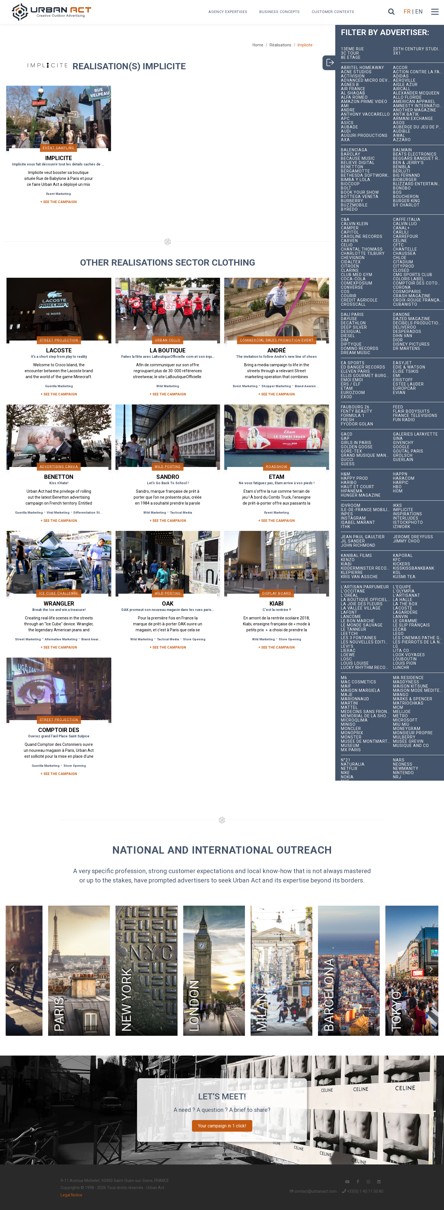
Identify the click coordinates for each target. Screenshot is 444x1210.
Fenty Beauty (356, 411)
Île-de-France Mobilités (367, 510)
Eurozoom (353, 393)
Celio (347, 245)
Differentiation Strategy (91, 512)
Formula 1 (353, 416)
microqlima (354, 720)
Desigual (351, 332)
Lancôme (351, 617)
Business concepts (279, 12)
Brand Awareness (308, 386)
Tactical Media (181, 512)
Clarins (350, 270)
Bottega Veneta (360, 197)
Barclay (350, 154)
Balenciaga (354, 150)
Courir (349, 296)
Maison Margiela (360, 690)
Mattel (349, 707)
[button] (13, 969)
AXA (345, 140)
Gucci (347, 460)
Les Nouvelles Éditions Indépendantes (367, 642)
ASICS (347, 123)
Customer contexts (333, 12)
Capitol (350, 232)
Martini (349, 703)
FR (407, 11)
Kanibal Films (356, 556)
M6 (344, 678)
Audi (346, 131)
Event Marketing (58, 194)
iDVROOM (350, 505)
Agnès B (350, 85)
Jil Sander (353, 541)
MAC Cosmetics (358, 682)
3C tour (350, 53)
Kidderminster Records (367, 568)
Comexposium (356, 283)
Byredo (349, 209)
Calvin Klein (354, 224)
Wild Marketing (167, 386)
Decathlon (353, 323)
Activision (353, 76)
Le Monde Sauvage (362, 625)
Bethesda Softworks (365, 175)
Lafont (349, 612)
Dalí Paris (352, 315)
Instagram (353, 518)
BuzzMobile (354, 205)
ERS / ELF (350, 384)
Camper (350, 228)
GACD (347, 434)
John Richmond (358, 545)
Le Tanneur (353, 629)
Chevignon (353, 258)
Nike (345, 773)
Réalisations (280, 45)
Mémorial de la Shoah (366, 716)
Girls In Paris (356, 443)
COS (345, 292)
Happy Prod (354, 478)
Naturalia (353, 764)
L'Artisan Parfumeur (365, 587)
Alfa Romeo (354, 97)
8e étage (351, 57)
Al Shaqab (353, 93)
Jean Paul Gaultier (363, 537)
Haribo (349, 483)
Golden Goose (357, 447)
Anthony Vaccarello (365, 114)
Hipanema (352, 491)
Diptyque (351, 344)
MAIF (346, 686)
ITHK (345, 527)
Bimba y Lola (355, 180)
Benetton (352, 167)
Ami (345, 106)
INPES (347, 514)
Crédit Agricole (359, 300)
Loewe (348, 655)
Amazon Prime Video (364, 102)
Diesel (348, 336)
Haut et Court (357, 487)
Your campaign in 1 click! (222, 1126)
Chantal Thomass (362, 249)
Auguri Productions (364, 136)
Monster (351, 737)
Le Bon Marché (358, 621)
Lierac (348, 651)
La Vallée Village (361, 608)
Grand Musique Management (367, 455)
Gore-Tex (351, 451)
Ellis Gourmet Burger (366, 376)
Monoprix (352, 733)
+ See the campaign (58, 394)
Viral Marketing (58, 512)
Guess (348, 464)
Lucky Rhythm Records (367, 668)
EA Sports (353, 363)
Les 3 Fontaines (359, 638)
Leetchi (349, 634)
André (348, 110)
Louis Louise (355, 663)
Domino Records (360, 348)
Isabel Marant (358, 522)
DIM (345, 340)
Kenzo (348, 560)
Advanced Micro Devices (367, 80)
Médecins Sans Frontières (367, 712)
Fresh (347, 420)
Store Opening (194, 639)
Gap (345, 438)
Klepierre (352, 572)
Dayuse (349, 319)
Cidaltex (351, 262)
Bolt (346, 188)
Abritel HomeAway (362, 68)
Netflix (349, 769)
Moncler (351, 729)
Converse (352, 287)
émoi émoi (352, 380)
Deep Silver (354, 327)
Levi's (347, 646)
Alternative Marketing (61, 639)
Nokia (347, 777)
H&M (345, 474)
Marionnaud (355, 699)
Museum (350, 746)
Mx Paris (351, 750)
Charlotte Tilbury (363, 253)
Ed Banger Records (363, 367)
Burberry (352, 201)
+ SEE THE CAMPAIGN (58, 202)
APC (345, 119)
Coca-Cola (353, 279)
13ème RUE (352, 49)
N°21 (346, 760)
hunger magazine (361, 495)
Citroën (350, 266)
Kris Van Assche (359, 577)
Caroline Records (362, 236)
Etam (347, 388)
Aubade (349, 127)
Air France (353, 89)
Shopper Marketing (276, 386)
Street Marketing (28, 639)
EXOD (346, 397)
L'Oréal (349, 595)
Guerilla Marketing (59, 386)
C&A (345, 220)
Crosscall (353, 304)
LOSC (346, 659)
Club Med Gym (356, 275)
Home (258, 45)
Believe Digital (358, 163)
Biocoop (350, 184)
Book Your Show (360, 192)
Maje (347, 695)
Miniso (348, 724)
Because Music (358, 158)
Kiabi (346, 564)
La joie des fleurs (362, 604)
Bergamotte (355, 171)
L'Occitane (353, 591)
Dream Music (355, 353)
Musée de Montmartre (367, 741)
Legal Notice (71, 1195)
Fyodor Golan (357, 424)
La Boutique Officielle (366, 600)
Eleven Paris (355, 371)
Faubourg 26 (355, 407)
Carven (349, 241)
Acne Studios (356, 72)
